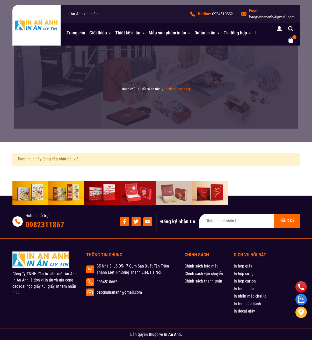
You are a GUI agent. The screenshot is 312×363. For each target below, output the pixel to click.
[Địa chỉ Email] (249, 221)
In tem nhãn (244, 288)
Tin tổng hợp (236, 32)
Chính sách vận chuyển (204, 273)
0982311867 (44, 224)
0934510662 (222, 14)
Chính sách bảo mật (201, 266)
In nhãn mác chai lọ (250, 296)
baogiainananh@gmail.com (272, 17)
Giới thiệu (98, 32)
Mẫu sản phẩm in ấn (168, 32)
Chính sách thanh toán (203, 281)
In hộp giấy (243, 266)
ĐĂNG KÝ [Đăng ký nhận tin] (286, 220)
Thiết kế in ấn (128, 32)
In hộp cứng (243, 273)
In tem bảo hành (247, 303)
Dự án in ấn (205, 32)
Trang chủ (76, 32)
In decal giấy (244, 311)
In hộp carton (245, 281)
